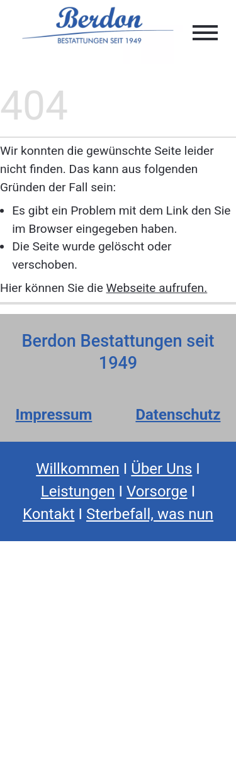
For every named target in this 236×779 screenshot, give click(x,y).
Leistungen (78, 491)
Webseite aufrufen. (157, 288)
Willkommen (78, 469)
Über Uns (161, 469)
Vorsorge (157, 491)
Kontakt (49, 514)
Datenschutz (177, 414)
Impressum (54, 414)
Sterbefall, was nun (149, 514)
